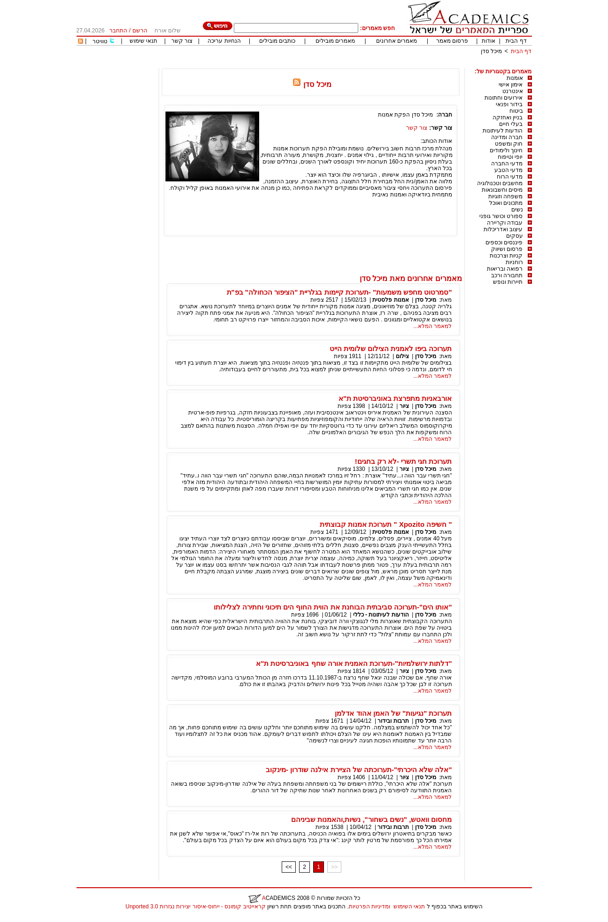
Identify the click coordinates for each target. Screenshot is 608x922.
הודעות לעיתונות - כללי (381, 614)
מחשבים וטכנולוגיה (500, 183)
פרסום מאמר (452, 41)
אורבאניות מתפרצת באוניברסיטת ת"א (395, 398)
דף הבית (516, 41)
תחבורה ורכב (507, 275)
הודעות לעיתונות (503, 130)
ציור (404, 406)
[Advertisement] (361, 64)
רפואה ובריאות (505, 269)
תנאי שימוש (143, 41)
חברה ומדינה (507, 137)
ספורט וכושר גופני (501, 216)
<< (288, 867)
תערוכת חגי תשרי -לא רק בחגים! (403, 461)
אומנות (515, 78)
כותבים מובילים (277, 41)
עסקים (514, 236)
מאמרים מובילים (335, 41)
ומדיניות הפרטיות (369, 906)
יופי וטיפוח (510, 157)
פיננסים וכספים (504, 242)
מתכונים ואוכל (506, 203)
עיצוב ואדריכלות (503, 229)
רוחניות (514, 262)
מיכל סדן (491, 51)
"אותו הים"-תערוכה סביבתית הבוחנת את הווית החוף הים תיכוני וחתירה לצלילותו (333, 607)
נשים (517, 209)
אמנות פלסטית (390, 300)
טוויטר (100, 41)
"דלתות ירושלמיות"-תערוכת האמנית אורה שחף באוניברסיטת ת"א (354, 663)
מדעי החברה (507, 163)
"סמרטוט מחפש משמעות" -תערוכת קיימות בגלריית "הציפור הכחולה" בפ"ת (339, 292)
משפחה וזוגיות (505, 196)
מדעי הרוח (510, 176)
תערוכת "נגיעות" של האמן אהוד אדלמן (393, 713)
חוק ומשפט (509, 144)
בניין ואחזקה (508, 117)
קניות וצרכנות (506, 255)
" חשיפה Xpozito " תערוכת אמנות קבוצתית (386, 524)
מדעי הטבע (508, 170)
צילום (402, 356)
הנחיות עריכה (224, 41)
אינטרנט (512, 91)
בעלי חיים (511, 124)
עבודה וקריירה (505, 222)
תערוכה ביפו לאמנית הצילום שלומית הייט (391, 348)
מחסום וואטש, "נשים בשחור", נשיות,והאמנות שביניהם (371, 819)
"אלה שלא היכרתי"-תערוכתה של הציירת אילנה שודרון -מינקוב (359, 770)
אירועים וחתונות (504, 97)
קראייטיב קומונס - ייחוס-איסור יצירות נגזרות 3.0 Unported (195, 906)
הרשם (139, 30)
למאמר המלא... (432, 326)
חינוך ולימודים (506, 150)
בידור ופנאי (509, 104)
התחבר (118, 30)
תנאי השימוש (409, 906)
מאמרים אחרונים (396, 41)
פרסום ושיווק (507, 249)
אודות (488, 41)
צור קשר (181, 41)
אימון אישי (511, 84)
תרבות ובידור (392, 721)
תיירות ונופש (508, 282)
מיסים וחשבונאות (502, 190)
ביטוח (516, 111)
